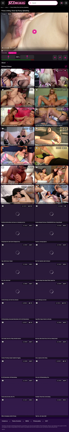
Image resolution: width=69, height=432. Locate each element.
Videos (6, 7)
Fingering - (12, 52)
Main (2, 7)
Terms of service (16, 421)
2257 (46, 421)
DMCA (27, 421)
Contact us (5, 421)
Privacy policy (37, 421)
